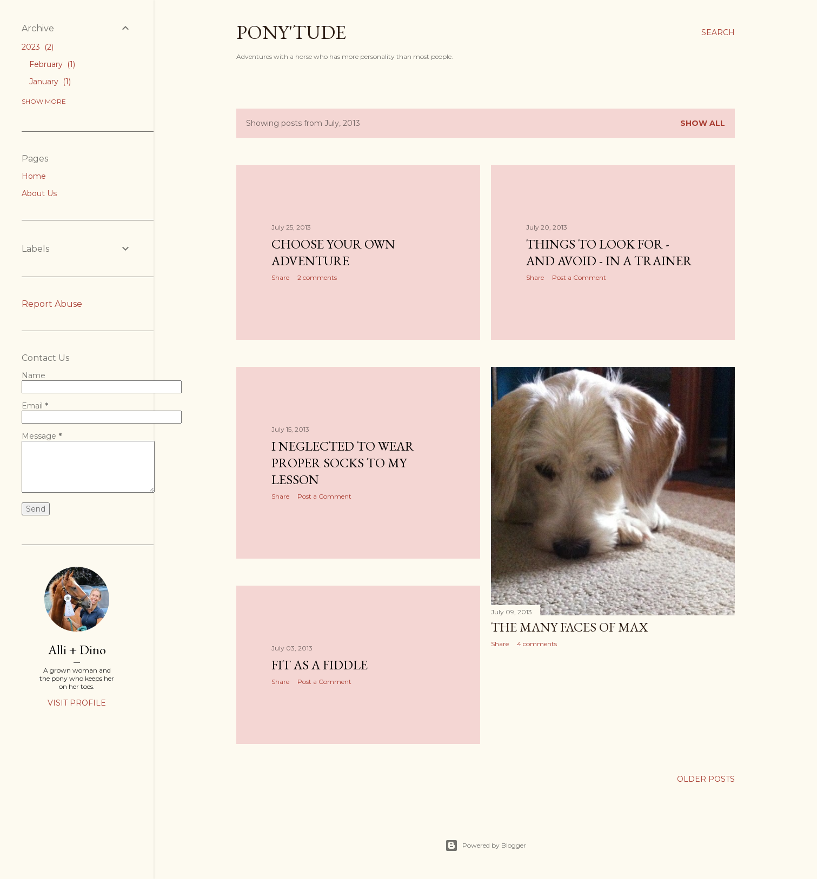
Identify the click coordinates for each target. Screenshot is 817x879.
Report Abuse (52, 304)
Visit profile (77, 703)
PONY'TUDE (291, 32)
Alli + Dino (77, 649)
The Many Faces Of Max (569, 627)
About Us (39, 193)
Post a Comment (579, 277)
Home (34, 176)
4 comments (537, 644)
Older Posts (706, 779)
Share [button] (280, 277)
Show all (702, 123)
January (50, 81)
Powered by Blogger (485, 845)
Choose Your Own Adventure (333, 252)
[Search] (718, 32)
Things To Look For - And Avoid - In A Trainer (609, 252)
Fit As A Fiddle (319, 664)
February (52, 64)
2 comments (317, 277)
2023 (38, 47)
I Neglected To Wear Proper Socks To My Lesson (342, 463)
